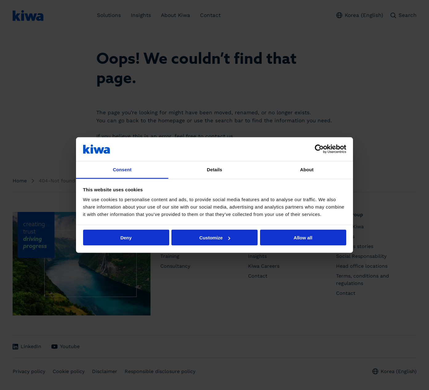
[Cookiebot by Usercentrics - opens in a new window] (319, 149)
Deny (126, 237)
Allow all (303, 237)
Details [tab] (214, 169)
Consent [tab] (122, 169)
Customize (214, 237)
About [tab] (307, 169)
